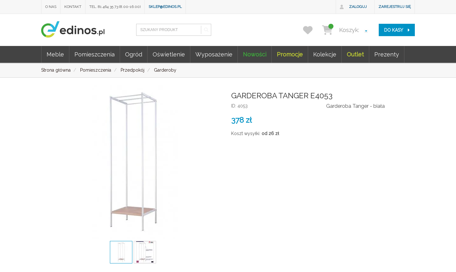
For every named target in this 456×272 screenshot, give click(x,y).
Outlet (355, 54)
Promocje (290, 54)
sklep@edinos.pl (165, 6)
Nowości (254, 54)
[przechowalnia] (311, 30)
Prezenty (386, 54)
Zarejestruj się (394, 6)
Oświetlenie (169, 54)
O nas (50, 6)
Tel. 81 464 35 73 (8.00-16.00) (115, 6)
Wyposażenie (213, 54)
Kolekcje (324, 54)
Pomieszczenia (94, 54)
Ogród (133, 54)
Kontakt (72, 6)
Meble (55, 54)
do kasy (396, 30)
